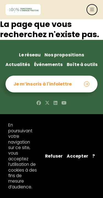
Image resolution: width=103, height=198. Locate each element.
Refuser (54, 156)
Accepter (77, 156)
